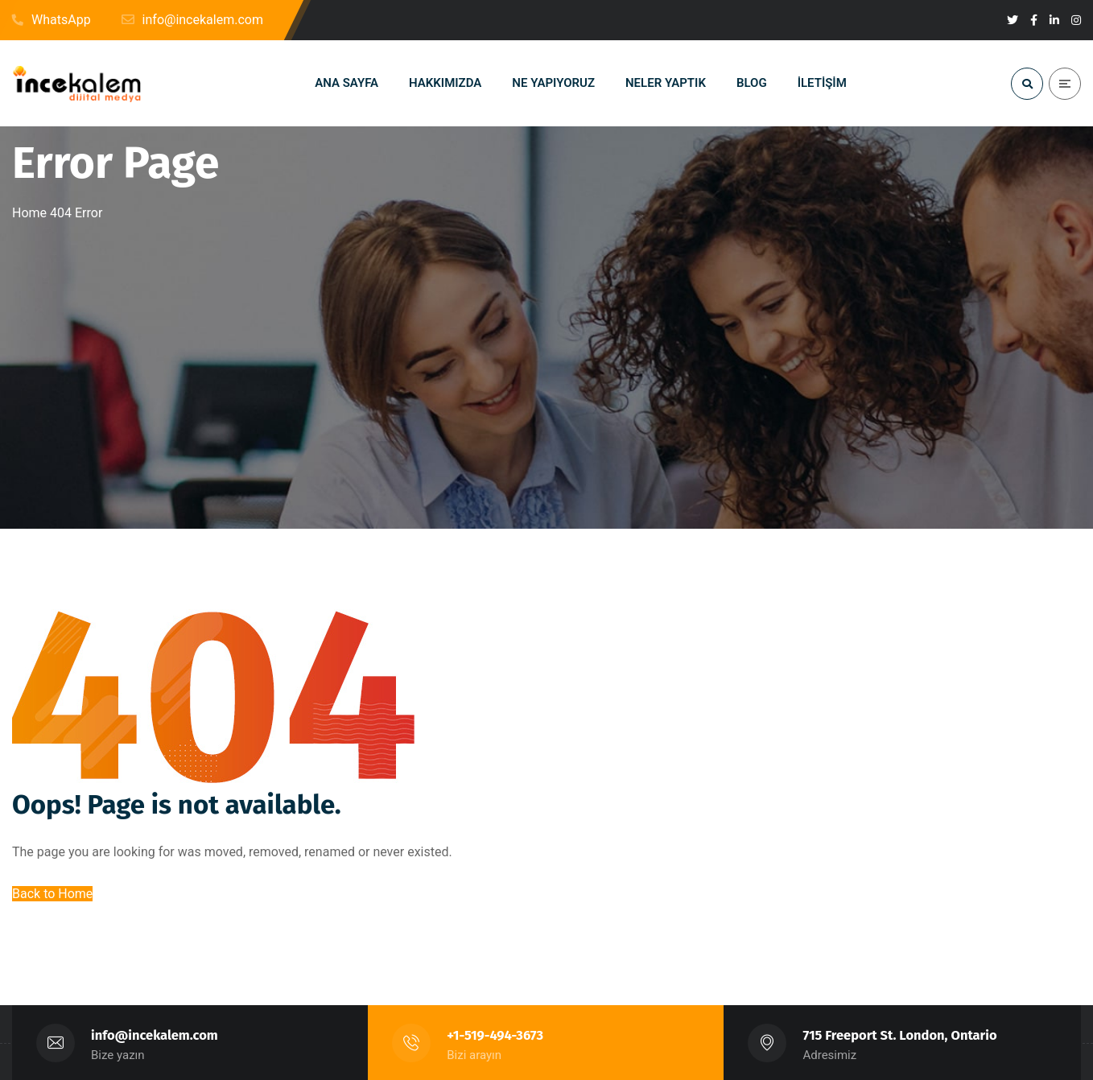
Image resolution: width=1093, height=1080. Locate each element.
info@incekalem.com (154, 1035)
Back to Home (52, 893)
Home (29, 213)
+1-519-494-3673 (495, 1035)
